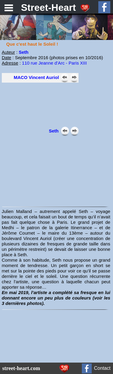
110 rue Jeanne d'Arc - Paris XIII (54, 62)
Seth (23, 52)
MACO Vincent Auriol (36, 77)
